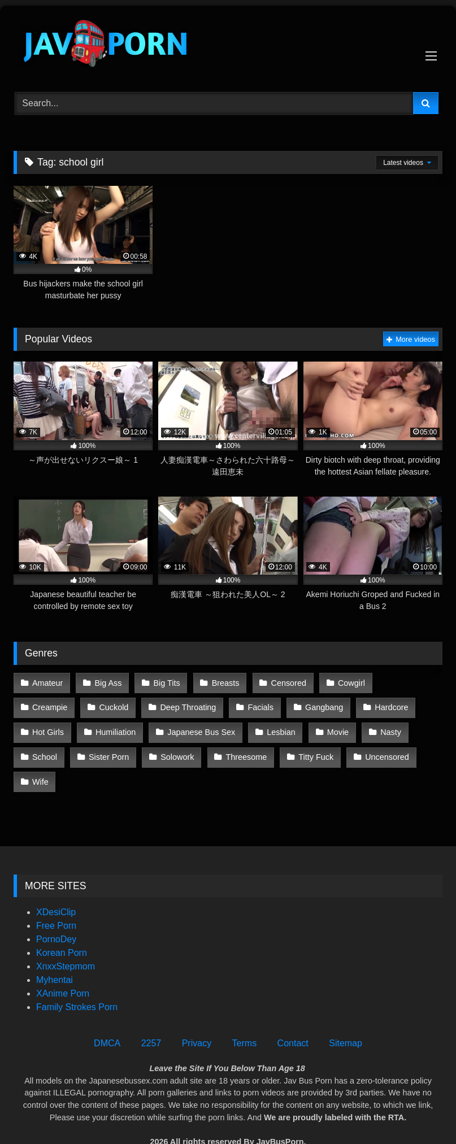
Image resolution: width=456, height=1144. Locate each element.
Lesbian (216, 730)
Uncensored (329, 754)
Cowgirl (349, 682)
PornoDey (56, 911)
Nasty (325, 730)
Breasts (224, 682)
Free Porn (56, 897)
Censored (286, 682)
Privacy (196, 1015)
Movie (273, 730)
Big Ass (107, 682)
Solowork (120, 754)
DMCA (107, 1015)
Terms (244, 1015)
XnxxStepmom (65, 938)
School (379, 730)
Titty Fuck (258, 754)
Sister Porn (52, 754)
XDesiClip (56, 884)
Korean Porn (61, 924)
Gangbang (256, 706)
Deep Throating (121, 706)
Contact (293, 1015)
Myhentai (54, 951)
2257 (151, 1015)
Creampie (411, 682)
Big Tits (166, 682)
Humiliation (52, 730)
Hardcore (322, 706)
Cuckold (47, 706)
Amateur (47, 682)
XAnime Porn (62, 965)
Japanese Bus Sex (137, 730)
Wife (389, 754)
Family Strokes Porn (77, 979)
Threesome (189, 754)
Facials (193, 706)
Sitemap (345, 1015)
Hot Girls (386, 706)
